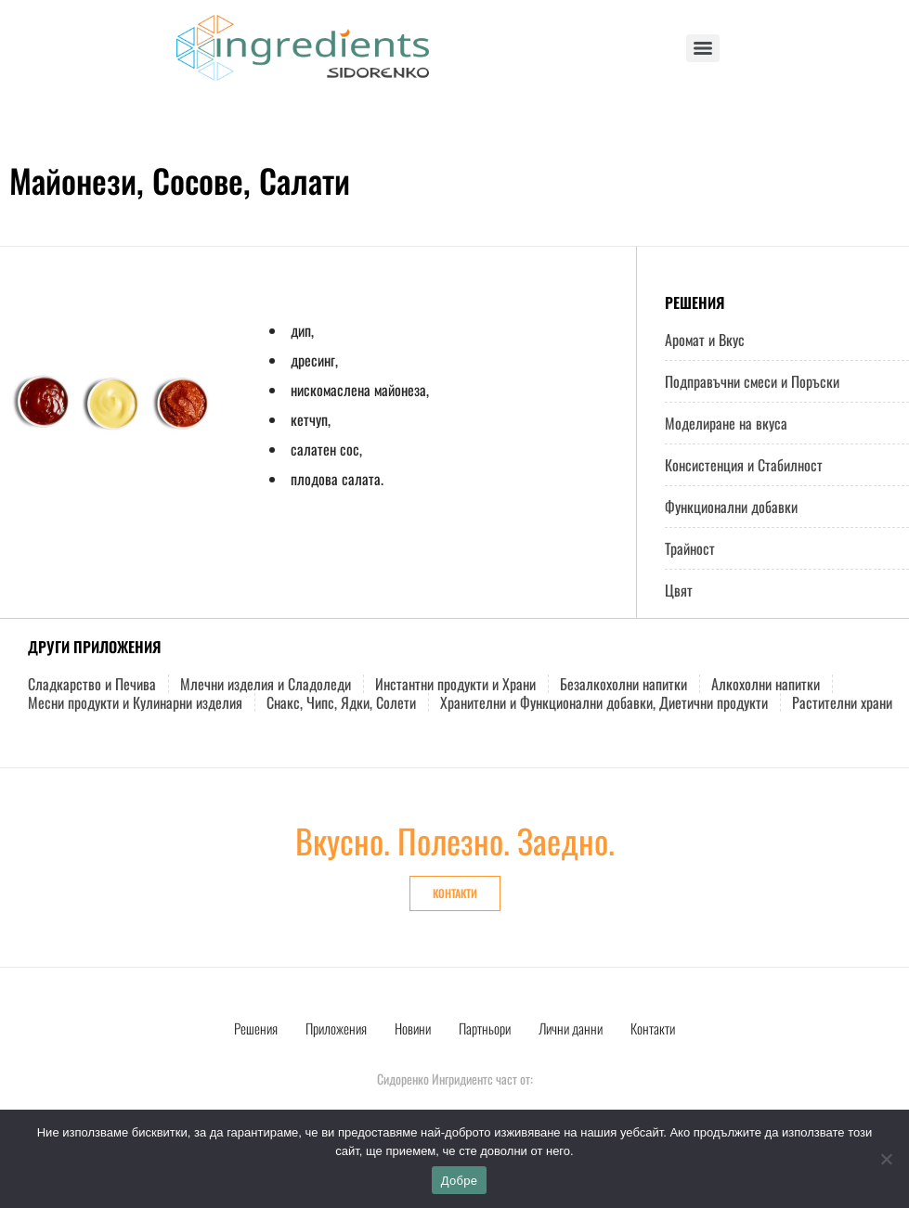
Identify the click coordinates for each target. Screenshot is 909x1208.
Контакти (652, 1028)
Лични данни (571, 1028)
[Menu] (703, 48)
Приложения (336, 1028)
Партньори (485, 1028)
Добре (459, 1181)
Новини (413, 1028)
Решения (256, 1028)
